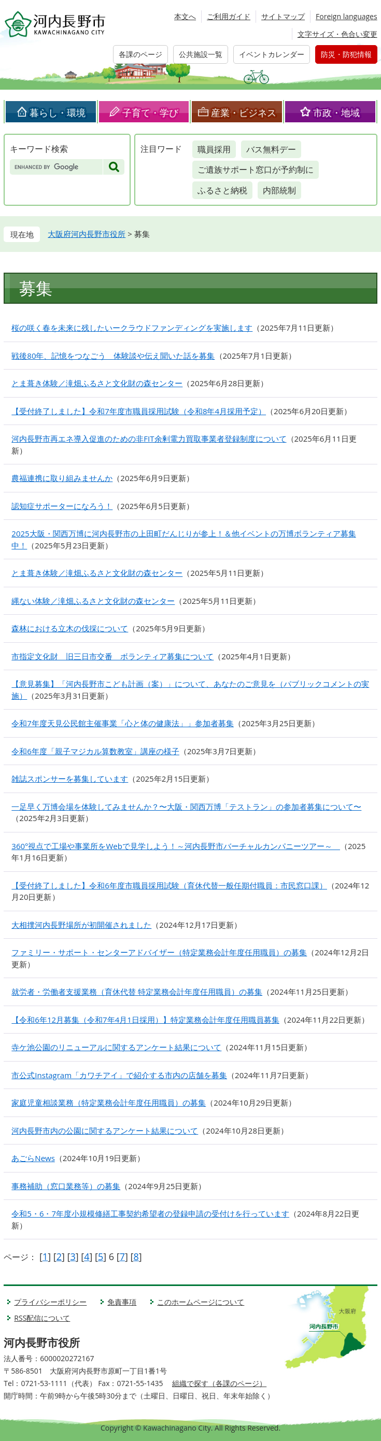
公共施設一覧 (200, 54)
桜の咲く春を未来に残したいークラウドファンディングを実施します (131, 327)
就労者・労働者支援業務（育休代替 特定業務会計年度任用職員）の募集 (136, 991)
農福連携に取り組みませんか (61, 478)
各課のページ (140, 54)
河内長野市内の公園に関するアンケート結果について (104, 1130)
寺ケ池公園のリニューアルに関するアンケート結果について (116, 1047)
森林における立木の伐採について (69, 628)
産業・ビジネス (243, 112)
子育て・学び (150, 112)
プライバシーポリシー (50, 1302)
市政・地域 (336, 112)
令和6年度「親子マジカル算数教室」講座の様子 (95, 751)
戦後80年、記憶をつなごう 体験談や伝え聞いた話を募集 (113, 355)
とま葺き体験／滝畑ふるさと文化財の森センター (96, 383)
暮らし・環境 (58, 112)
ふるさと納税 (222, 190)
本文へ (185, 16)
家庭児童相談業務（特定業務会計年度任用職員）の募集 (108, 1102)
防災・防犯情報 (346, 54)
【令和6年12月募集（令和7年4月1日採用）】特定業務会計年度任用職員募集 (145, 1019)
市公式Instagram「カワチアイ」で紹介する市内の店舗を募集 (119, 1075)
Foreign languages (346, 16)
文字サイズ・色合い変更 (337, 34)
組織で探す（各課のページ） (219, 1383)
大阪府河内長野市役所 (86, 234)
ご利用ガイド (228, 16)
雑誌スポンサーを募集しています (69, 778)
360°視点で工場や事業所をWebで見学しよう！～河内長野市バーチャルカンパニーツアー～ (175, 846)
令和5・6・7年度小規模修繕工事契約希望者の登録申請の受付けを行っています (150, 1213)
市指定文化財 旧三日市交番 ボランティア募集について (112, 656)
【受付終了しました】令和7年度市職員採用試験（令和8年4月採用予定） (138, 411)
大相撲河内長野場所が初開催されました (81, 925)
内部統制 (279, 190)
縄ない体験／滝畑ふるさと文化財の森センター (93, 601)
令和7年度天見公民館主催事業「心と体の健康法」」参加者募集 (122, 723)
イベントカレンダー (271, 54)
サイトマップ (283, 16)
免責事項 (121, 1302)
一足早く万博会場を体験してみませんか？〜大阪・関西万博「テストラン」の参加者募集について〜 (186, 806)
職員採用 (214, 149)
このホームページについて (200, 1302)
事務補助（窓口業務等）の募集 (65, 1186)
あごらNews (33, 1158)
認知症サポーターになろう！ (61, 506)
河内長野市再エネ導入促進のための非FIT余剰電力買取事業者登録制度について (148, 438)
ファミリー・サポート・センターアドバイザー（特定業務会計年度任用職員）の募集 (159, 952)
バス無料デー (271, 149)
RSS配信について (42, 1318)
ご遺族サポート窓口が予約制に (255, 169)
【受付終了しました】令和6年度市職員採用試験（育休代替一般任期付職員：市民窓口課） (169, 885)
